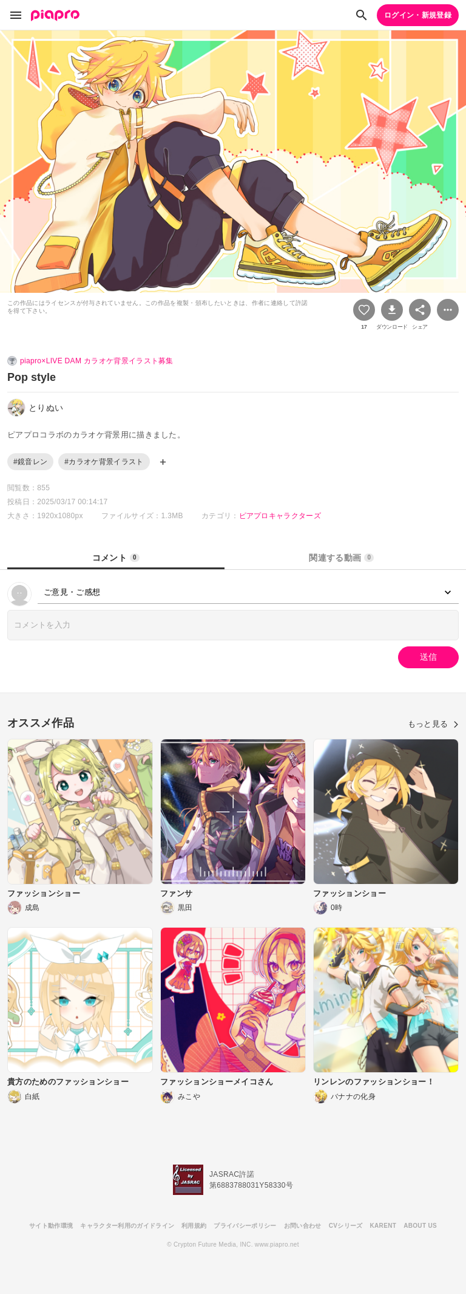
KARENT (383, 1225)
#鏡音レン (30, 461)
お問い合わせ (303, 1225)
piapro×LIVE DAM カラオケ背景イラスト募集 (97, 361)
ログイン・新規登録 (417, 15)
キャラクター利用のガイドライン (127, 1225)
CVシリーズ (346, 1225)
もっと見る (433, 723)
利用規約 (193, 1225)
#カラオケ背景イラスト (103, 461)
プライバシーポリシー (245, 1225)
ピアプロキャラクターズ (280, 516)
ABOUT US (420, 1225)
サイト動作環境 (51, 1225)
